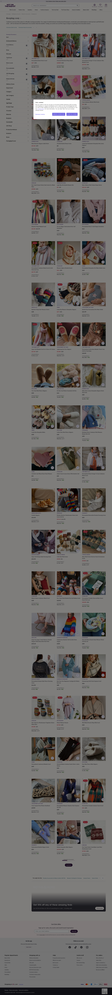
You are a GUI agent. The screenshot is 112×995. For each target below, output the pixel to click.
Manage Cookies (40, 114)
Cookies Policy (40, 108)
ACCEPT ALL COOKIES (72, 114)
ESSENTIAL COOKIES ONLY (59, 114)
